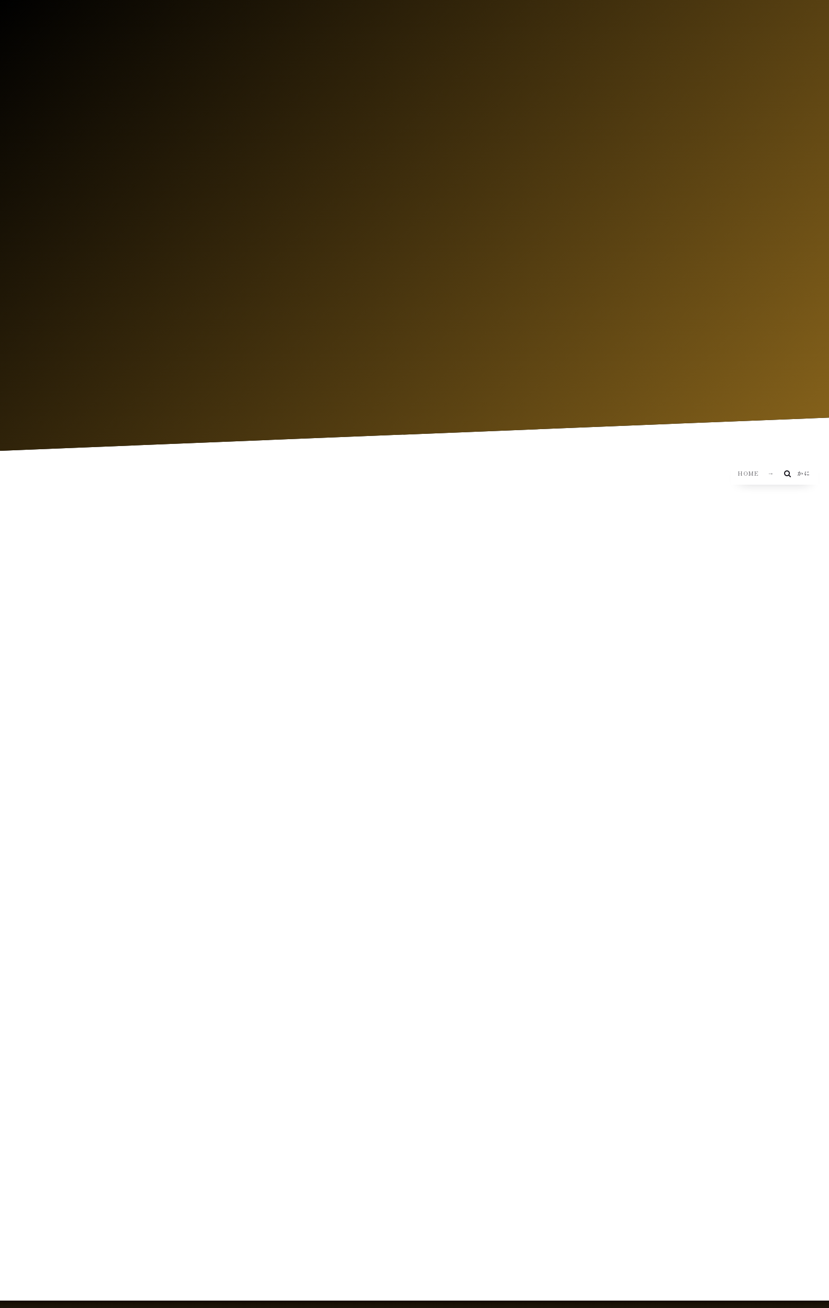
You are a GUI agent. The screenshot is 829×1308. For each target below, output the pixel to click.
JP (668, 62)
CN (708, 62)
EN (687, 62)
